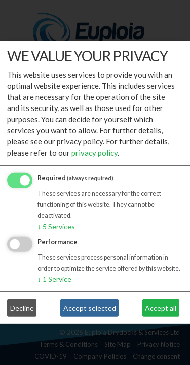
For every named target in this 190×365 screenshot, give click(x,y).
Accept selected (89, 308)
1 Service (54, 279)
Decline (22, 308)
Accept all (160, 308)
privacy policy (94, 152)
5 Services (56, 226)
